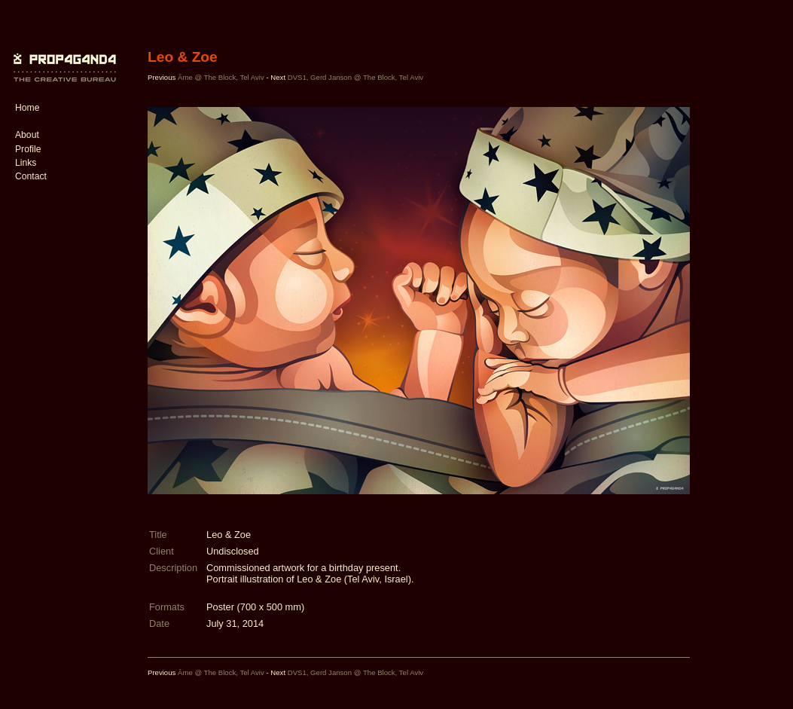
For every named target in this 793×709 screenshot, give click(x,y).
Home (27, 107)
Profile (28, 149)
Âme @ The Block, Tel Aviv (221, 77)
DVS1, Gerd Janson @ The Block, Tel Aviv (355, 77)
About (27, 135)
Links (25, 162)
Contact (31, 176)
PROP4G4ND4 (62, 56)
